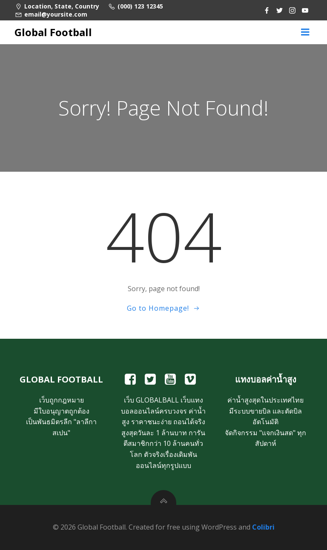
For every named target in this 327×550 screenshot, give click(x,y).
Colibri (263, 527)
